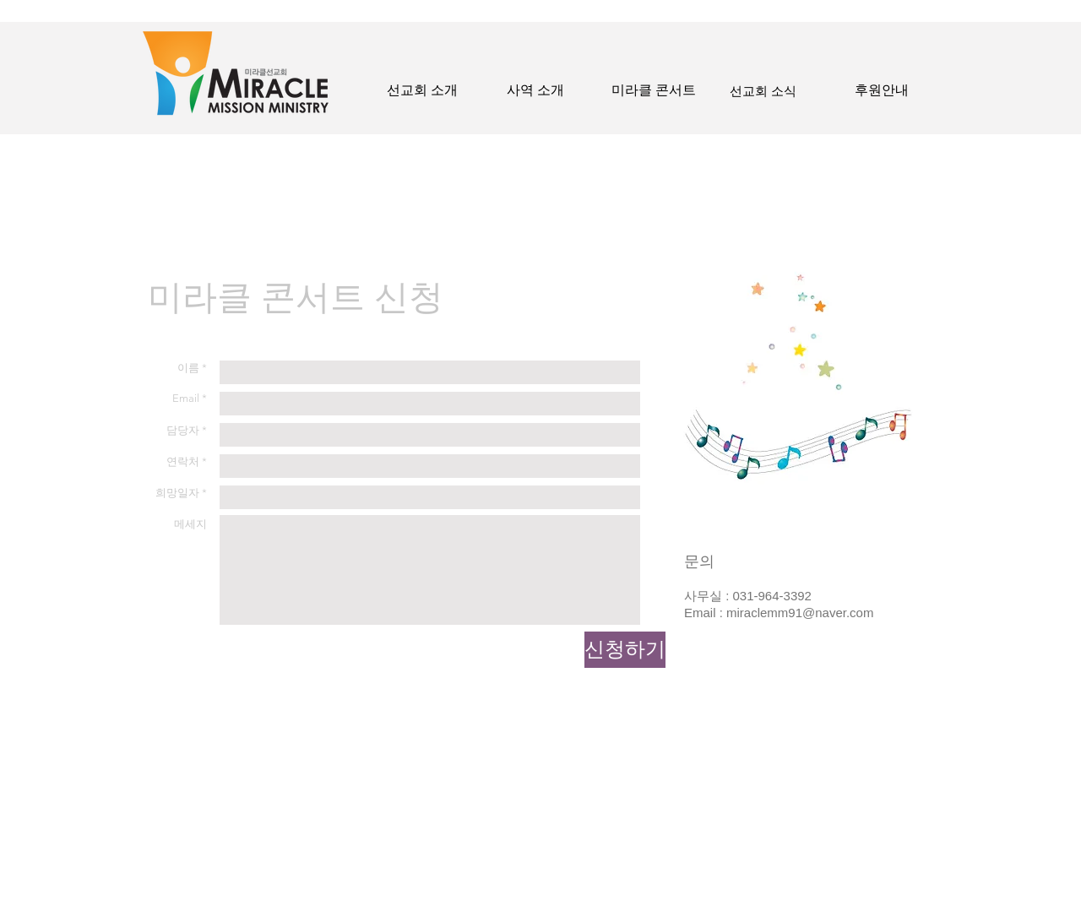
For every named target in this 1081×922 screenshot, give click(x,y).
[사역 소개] (535, 90)
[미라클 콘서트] (654, 90)
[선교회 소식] (763, 90)
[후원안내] (882, 90)
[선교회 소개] (422, 90)
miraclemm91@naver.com (799, 612)
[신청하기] (624, 650)
